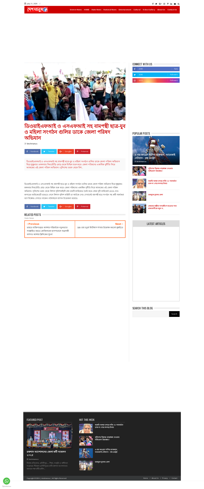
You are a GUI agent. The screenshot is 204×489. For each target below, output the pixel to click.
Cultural (137, 10)
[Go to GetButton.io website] (6, 486)
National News (109, 10)
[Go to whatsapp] (6, 481)
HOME (86, 10)
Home (145, 478)
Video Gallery (149, 10)
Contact (174, 478)
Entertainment (125, 10)
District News (76, 10)
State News (96, 10)
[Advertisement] (102, 38)
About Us (161, 10)
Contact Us (172, 10)
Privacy (165, 478)
